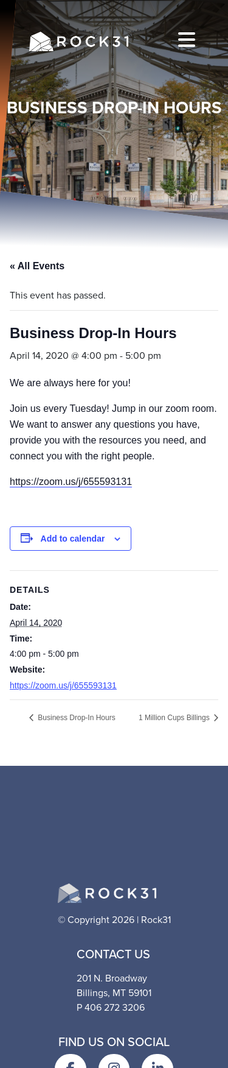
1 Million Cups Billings (175, 717)
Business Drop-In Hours (76, 717)
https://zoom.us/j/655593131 (71, 481)
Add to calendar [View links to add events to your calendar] (73, 538)
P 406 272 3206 (111, 1007)
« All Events (37, 266)
